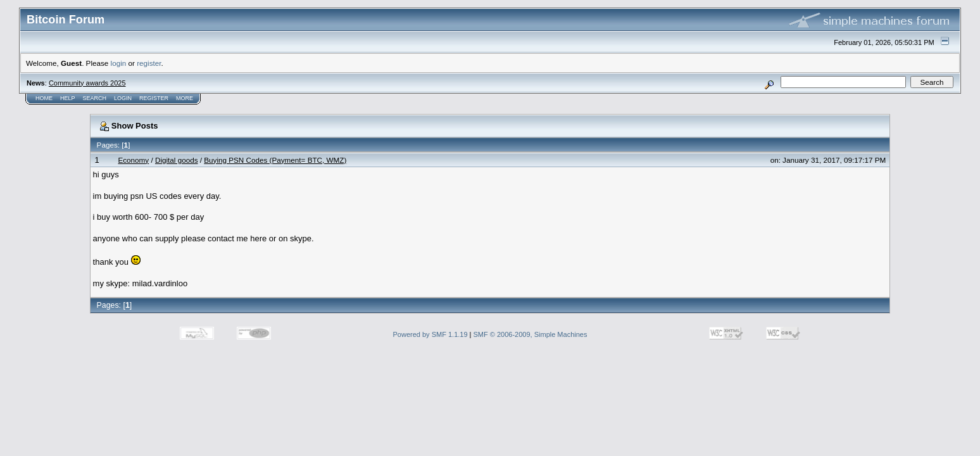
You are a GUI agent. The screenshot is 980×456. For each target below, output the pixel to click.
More (184, 98)
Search (95, 98)
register (149, 63)
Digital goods (176, 160)
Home (44, 98)
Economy (133, 160)
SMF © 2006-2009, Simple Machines (530, 334)
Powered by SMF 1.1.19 (430, 334)
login (119, 63)
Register (153, 98)
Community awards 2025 (87, 83)
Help (67, 98)
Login (123, 98)
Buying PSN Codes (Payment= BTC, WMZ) (275, 160)
